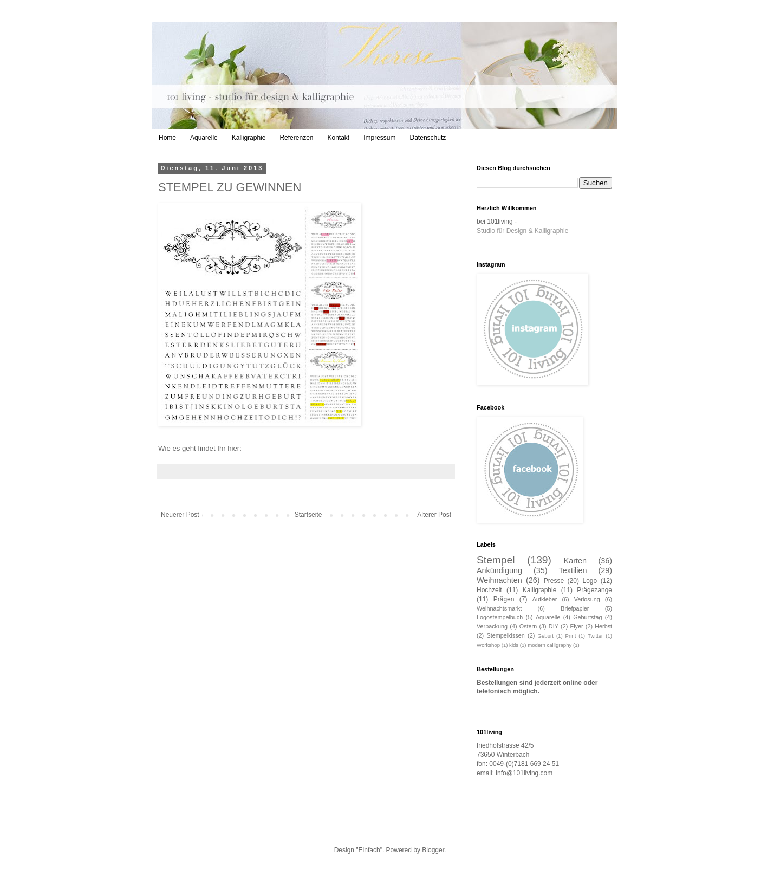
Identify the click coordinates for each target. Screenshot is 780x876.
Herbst (603, 626)
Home (167, 137)
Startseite (308, 514)
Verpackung (492, 626)
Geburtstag (587, 617)
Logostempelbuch (500, 617)
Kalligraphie (249, 137)
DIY (553, 626)
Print (571, 636)
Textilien (573, 570)
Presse (554, 581)
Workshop (488, 645)
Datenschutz (428, 137)
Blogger (433, 850)
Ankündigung (499, 570)
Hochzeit (489, 590)
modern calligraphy (549, 645)
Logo (589, 581)
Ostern (528, 626)
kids (513, 645)
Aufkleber (544, 599)
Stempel (496, 560)
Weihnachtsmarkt (499, 608)
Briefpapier (575, 608)
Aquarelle (204, 137)
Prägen (504, 599)
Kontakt (338, 137)
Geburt (546, 636)
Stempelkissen (506, 635)
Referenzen (296, 137)
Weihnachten (499, 580)
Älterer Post (434, 514)
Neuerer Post (180, 514)
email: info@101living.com (514, 773)
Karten (575, 560)
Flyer (576, 626)
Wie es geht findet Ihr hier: (201, 448)
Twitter (595, 636)
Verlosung (587, 599)
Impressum (379, 137)
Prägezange (594, 590)
